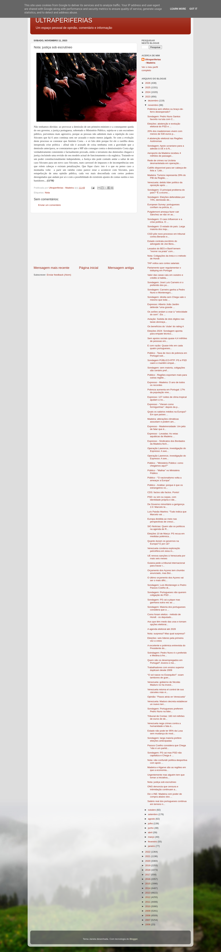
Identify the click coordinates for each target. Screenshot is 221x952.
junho (151, 828)
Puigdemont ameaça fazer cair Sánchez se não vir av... (163, 213)
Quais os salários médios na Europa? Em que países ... (166, 413)
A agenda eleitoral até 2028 (161, 629)
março (151, 837)
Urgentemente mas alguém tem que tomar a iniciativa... (166, 776)
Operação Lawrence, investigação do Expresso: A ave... (166, 449)
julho (150, 823)
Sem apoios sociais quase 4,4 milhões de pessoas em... (167, 339)
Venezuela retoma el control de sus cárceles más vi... (165, 691)
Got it (193, 8)
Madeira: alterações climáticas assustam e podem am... (163, 420)
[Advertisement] (84, 239)
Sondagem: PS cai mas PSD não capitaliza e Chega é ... (164, 754)
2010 (148, 906)
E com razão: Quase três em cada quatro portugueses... (165, 347)
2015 (148, 883)
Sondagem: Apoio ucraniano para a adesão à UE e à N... (165, 147)
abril (150, 832)
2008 (148, 915)
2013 (148, 892)
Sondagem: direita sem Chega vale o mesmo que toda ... (166, 298)
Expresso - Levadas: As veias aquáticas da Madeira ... (162, 435)
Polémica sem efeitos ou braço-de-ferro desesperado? (165, 110)
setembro (153, 814)
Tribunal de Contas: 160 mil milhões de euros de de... (166, 717)
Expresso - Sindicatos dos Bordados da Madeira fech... (166, 442)
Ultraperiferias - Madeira (153, 61)
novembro (153, 105)
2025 (148, 87)
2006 (148, 924)
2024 (148, 92)
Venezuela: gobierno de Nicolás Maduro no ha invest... (163, 683)
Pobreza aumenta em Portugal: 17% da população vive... (166, 391)
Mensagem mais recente (51, 268)
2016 (148, 879)
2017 (148, 874)
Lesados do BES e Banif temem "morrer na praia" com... (163, 250)
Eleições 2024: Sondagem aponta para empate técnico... (164, 332)
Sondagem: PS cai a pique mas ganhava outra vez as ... (163, 601)
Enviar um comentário (49, 205)
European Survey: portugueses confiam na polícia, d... (163, 206)
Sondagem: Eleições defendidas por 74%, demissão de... (166, 198)
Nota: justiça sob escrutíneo (161, 782)
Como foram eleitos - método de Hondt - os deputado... (164, 615)
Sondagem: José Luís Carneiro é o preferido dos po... (165, 283)
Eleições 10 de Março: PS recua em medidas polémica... (166, 535)
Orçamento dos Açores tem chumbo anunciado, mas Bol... (166, 571)
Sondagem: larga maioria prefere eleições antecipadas (164, 739)
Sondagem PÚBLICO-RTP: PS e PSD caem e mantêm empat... (167, 361)
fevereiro (153, 841)
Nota (47, 192)
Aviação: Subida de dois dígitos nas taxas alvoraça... (165, 320)
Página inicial (88, 268)
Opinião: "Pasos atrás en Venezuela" (166, 696)
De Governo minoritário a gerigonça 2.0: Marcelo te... (165, 505)
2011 (148, 902)
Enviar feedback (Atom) (59, 274)
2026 (148, 83)
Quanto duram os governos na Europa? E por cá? (163, 542)
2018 (148, 870)
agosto (152, 819)
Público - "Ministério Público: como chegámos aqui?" (165, 464)
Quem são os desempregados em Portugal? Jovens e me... (164, 661)
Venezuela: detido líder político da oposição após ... (164, 183)
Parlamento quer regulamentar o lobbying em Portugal (164, 269)
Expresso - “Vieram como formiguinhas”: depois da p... (163, 405)
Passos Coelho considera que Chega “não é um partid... (166, 746)
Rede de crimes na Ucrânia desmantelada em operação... (164, 162)
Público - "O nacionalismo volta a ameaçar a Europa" (164, 479)
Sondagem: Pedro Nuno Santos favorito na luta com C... (163, 118)
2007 (148, 920)
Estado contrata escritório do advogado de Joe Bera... (162, 242)
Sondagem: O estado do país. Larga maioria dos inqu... (166, 227)
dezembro (153, 100)
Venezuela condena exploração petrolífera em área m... (163, 549)
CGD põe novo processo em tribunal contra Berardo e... (166, 235)
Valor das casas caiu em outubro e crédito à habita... (165, 276)
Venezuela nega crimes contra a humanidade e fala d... (164, 724)
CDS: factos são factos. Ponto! (163, 492)
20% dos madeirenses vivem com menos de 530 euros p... (164, 132)
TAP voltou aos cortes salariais (163, 263)
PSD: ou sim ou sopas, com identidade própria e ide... (161, 498)
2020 (148, 861)
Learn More (178, 8)
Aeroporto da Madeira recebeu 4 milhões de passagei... (164, 154)
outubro (152, 810)
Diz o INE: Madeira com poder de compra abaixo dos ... (164, 795)
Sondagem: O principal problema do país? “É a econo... (166, 191)
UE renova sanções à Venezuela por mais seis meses (166, 557)
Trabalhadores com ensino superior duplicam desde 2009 (165, 668)
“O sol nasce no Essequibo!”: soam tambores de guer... (165, 676)
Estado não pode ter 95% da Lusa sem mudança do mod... (165, 732)
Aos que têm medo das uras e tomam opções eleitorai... (166, 623)
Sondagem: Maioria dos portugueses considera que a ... (166, 608)
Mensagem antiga (121, 268)
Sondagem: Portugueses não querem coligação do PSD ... (166, 593)
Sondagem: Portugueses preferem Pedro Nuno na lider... (165, 710)
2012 (148, 897)
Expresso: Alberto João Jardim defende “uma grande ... (163, 305)
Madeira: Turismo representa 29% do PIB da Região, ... (166, 176)
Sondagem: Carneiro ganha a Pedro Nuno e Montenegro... (166, 291)
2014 (148, 888)
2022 (148, 851)
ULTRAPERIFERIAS (63, 20)
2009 (148, 911)
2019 (148, 865)
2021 (148, 856)
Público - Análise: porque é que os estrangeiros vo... (165, 486)
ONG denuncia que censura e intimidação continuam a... (162, 788)
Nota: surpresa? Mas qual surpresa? (166, 633)
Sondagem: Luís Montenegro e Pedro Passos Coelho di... (166, 586)
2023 (148, 96)
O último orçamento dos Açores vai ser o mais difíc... (165, 579)
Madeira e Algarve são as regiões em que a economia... (166, 768)
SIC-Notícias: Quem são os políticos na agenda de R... (166, 527)
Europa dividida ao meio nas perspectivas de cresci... (162, 520)
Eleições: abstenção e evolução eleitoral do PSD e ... (163, 125)
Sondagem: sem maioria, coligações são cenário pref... (166, 369)
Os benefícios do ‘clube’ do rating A (165, 326)
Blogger (134, 939)
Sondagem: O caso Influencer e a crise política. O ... (164, 220)
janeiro (152, 846)
